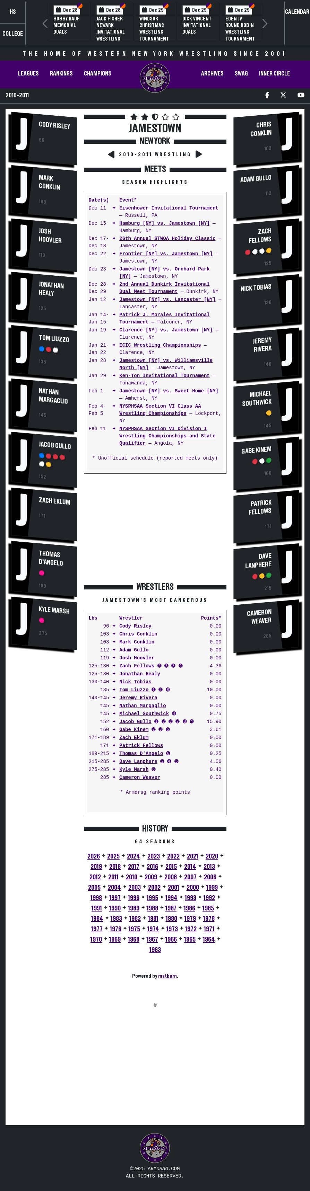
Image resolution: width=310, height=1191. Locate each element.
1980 (171, 918)
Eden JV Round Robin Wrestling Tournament (240, 29)
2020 (212, 856)
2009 (151, 877)
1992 (209, 898)
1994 (171, 898)
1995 (152, 898)
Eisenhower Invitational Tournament (168, 208)
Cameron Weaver (139, 777)
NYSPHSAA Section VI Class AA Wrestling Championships (160, 410)
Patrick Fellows (141, 746)
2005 (94, 887)
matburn (167, 976)
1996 (133, 898)
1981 (153, 918)
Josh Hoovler (50, 236)
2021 (192, 856)
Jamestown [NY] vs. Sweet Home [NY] (168, 391)
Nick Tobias (135, 682)
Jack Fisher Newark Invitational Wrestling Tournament (111, 32)
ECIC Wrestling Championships (160, 345)
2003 (134, 887)
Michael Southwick (144, 714)
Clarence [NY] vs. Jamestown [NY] (166, 330)
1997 (115, 898)
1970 (96, 939)
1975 (134, 929)
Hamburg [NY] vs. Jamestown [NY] (164, 223)
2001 (173, 887)
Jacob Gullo (55, 446)
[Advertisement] (44, 773)
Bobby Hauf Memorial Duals (66, 25)
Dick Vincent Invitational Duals (197, 25)
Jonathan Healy (51, 289)
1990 (115, 908)
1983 (116, 918)
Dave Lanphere (138, 761)
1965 (190, 939)
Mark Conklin (49, 182)
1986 (189, 908)
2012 (95, 877)
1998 (96, 898)
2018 (115, 866)
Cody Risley (54, 126)
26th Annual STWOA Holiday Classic (167, 238)
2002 (154, 887)
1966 (171, 939)
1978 (209, 918)
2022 (173, 856)
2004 (114, 887)
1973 (172, 929)
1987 (170, 908)
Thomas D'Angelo (51, 558)
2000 (193, 887)
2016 (152, 866)
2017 (133, 866)
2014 (190, 866)
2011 (113, 877)
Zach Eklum (54, 501)
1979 (190, 918)
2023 (153, 856)
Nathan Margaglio (53, 396)
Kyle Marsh (54, 610)
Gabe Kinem (133, 730)
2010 (131, 877)
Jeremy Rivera (138, 698)
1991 (97, 908)
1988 (152, 908)
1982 (135, 918)
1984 (97, 918)
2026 (93, 856)
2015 (171, 866)
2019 (96, 866)
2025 (113, 856)
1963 (155, 949)
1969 (115, 939)
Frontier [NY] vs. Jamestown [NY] (166, 254)
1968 (133, 939)
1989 (133, 908)
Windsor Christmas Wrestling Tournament (154, 29)
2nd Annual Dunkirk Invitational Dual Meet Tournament (164, 288)
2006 (210, 877)
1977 (97, 929)
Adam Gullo (133, 650)
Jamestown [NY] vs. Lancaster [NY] (167, 299)
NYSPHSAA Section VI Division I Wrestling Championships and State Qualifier (167, 436)
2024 (133, 856)
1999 (212, 887)
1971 (209, 929)
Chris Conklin (138, 634)
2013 (209, 866)
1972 (191, 929)
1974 (153, 929)
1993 (190, 898)
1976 (115, 929)
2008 (170, 877)
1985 (208, 908)
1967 (152, 939)
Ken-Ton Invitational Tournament (164, 376)
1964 (209, 939)
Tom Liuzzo (54, 339)
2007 (190, 877)
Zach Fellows (136, 666)
